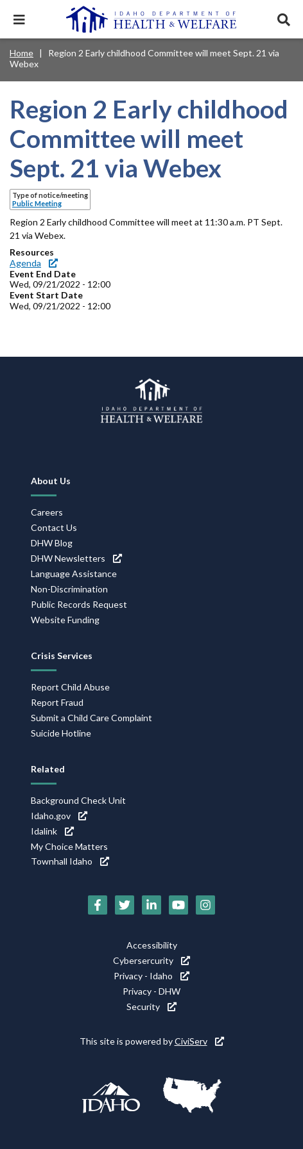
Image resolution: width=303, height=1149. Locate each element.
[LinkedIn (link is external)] (151, 905)
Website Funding (65, 619)
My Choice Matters (69, 846)
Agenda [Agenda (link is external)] (34, 262)
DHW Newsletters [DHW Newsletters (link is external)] (76, 558)
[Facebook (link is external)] (97, 905)
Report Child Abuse (70, 686)
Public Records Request (79, 604)
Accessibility (151, 945)
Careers (47, 512)
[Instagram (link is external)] (205, 905)
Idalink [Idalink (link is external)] (52, 831)
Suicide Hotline (61, 733)
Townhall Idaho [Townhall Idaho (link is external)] (70, 861)
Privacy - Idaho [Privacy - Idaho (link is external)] (151, 975)
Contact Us (54, 527)
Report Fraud (57, 702)
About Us (51, 480)
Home (21, 52)
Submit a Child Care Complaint (91, 717)
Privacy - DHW (151, 991)
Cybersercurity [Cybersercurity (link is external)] (151, 960)
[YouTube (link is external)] (178, 905)
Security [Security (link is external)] (151, 1006)
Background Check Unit (78, 800)
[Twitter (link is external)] (124, 905)
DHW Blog (52, 542)
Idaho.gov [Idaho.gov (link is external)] (59, 815)
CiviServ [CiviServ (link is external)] (199, 1041)
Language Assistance (74, 573)
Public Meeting (37, 203)
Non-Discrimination (69, 588)
